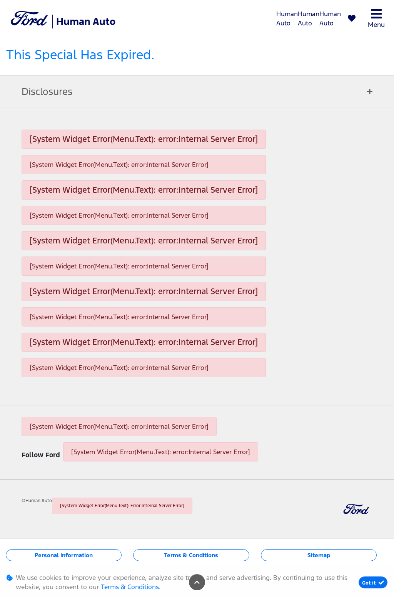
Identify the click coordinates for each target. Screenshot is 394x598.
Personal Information (64, 555)
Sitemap (318, 555)
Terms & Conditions (191, 555)
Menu (376, 18)
